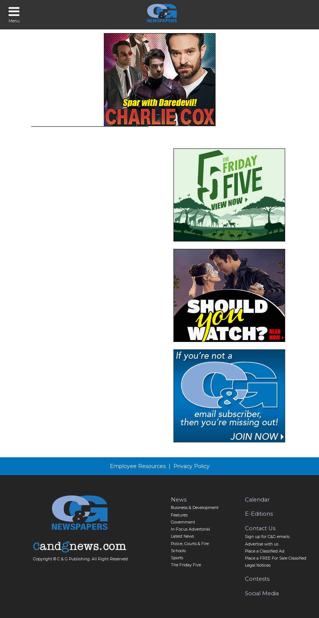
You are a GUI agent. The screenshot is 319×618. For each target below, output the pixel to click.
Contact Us (260, 528)
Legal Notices (258, 565)
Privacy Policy (191, 466)
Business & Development (194, 507)
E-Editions (259, 513)
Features (179, 515)
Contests (257, 579)
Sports (177, 557)
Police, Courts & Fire (190, 543)
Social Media (262, 593)
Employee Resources (138, 466)
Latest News (182, 536)
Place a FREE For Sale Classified (275, 558)
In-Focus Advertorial (190, 529)
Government (183, 522)
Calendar (257, 499)
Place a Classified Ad (264, 551)
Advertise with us (261, 544)
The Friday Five (186, 565)
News (178, 499)
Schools (178, 550)
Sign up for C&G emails (267, 536)
